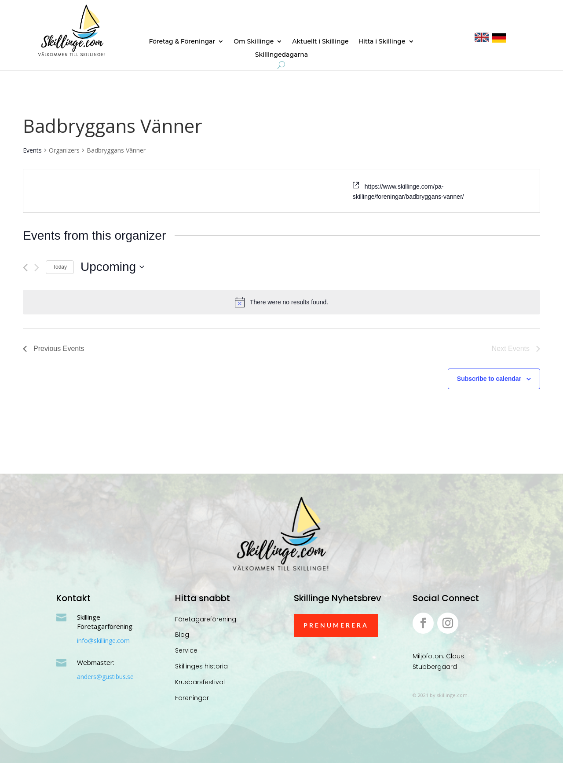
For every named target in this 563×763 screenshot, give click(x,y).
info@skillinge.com (103, 640)
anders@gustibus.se (105, 676)
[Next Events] (36, 267)
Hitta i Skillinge (382, 41)
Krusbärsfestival (200, 682)
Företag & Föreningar (182, 41)
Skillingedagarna (281, 54)
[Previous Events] (25, 267)
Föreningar (192, 698)
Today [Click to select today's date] (60, 267)
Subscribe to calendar (489, 378)
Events (32, 150)
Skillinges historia (201, 666)
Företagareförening (205, 619)
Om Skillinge (254, 41)
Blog (182, 634)
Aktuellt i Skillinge (320, 41)
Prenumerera (336, 625)
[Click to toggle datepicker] (112, 267)
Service (186, 650)
